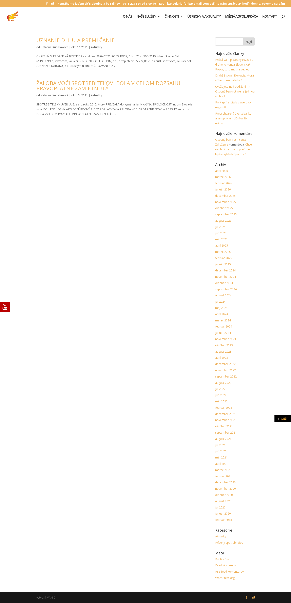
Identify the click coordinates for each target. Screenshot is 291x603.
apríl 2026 (221, 171)
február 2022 (223, 407)
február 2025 (223, 258)
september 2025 (226, 214)
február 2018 (223, 520)
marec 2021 (223, 470)
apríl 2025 (221, 245)
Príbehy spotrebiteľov (229, 543)
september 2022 (226, 376)
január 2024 (223, 333)
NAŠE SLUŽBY (146, 17)
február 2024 (223, 326)
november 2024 (225, 277)
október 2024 (224, 283)
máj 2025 (221, 239)
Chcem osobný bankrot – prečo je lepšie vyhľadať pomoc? (234, 149)
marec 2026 (223, 177)
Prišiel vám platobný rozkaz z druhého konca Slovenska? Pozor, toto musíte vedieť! (234, 64)
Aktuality (96, 47)
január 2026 (223, 189)
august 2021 (223, 439)
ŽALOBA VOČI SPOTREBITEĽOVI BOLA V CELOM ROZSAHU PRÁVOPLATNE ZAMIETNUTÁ (108, 85)
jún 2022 (221, 395)
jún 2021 (221, 451)
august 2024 (223, 295)
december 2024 (225, 270)
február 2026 (223, 183)
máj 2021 (221, 457)
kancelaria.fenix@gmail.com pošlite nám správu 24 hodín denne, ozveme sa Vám (226, 3)
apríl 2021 (221, 464)
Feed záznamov (225, 565)
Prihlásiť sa (222, 559)
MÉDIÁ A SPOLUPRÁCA (241, 17)
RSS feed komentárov (229, 571)
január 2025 (223, 264)
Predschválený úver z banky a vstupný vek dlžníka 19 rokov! (233, 118)
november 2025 (225, 202)
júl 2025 (220, 227)
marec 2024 (223, 320)
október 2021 (224, 426)
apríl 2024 (221, 314)
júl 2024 (220, 301)
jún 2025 (221, 233)
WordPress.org (225, 578)
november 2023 (225, 339)
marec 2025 (223, 252)
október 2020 (224, 495)
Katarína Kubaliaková (54, 47)
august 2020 (223, 501)
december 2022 (225, 364)
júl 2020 (220, 507)
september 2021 (226, 432)
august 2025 (223, 220)
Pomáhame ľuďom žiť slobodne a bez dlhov (89, 3)
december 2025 (225, 196)
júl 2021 (220, 445)
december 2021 (225, 414)
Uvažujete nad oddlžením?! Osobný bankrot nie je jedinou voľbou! (235, 91)
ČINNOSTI (171, 17)
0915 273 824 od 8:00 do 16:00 (143, 3)
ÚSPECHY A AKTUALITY (204, 17)
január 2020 (223, 513)
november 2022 (225, 370)
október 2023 (224, 345)
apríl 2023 (221, 357)
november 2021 (225, 420)
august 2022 (223, 383)
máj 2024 (221, 308)
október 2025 (224, 208)
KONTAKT (269, 17)
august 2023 (223, 351)
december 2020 (225, 482)
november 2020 (225, 488)
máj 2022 (221, 401)
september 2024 (226, 289)
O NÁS (127, 17)
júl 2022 (220, 389)
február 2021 (223, 476)
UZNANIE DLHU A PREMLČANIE (75, 40)
